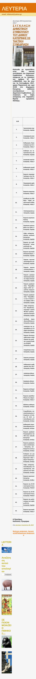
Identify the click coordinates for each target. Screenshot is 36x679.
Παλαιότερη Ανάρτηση (25, 533)
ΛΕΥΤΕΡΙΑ (14, 8)
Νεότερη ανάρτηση (20, 531)
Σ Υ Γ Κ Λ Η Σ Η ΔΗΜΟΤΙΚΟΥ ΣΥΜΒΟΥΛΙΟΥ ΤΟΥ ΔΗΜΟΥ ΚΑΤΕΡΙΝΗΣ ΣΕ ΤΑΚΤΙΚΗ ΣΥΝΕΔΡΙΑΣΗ (21, 35)
